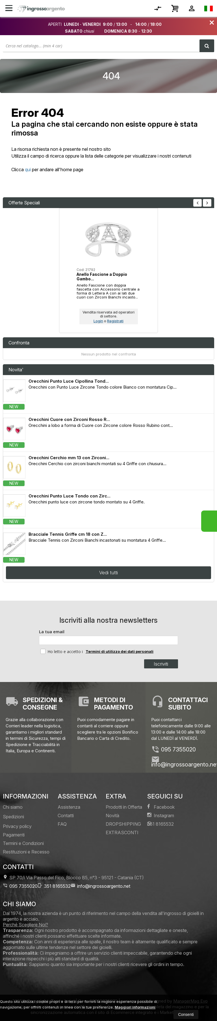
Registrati (115, 321)
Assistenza (69, 807)
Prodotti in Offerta (124, 807)
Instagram (160, 815)
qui (28, 169)
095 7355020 (178, 749)
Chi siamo (13, 807)
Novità (112, 815)
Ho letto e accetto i (62, 651)
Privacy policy (17, 826)
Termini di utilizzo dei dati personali (119, 651)
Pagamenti (14, 835)
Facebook (161, 807)
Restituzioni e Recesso (26, 852)
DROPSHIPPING (123, 824)
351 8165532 (160, 824)
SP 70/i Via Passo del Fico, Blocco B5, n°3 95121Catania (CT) (73, 877)
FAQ (62, 824)
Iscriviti (162, 664)
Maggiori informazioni (135, 1007)
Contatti (66, 815)
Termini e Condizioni (23, 843)
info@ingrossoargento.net (100, 886)
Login (98, 321)
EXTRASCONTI (122, 832)
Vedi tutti (108, 572)
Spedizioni (13, 816)
